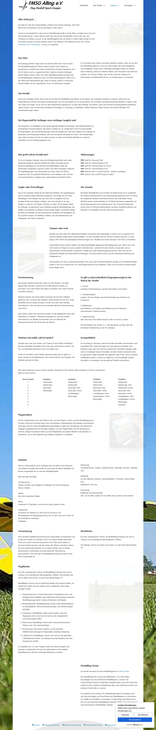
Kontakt (36, 725)
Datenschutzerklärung (71, 725)
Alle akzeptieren (135, 720)
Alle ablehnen (143, 715)
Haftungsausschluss (51, 725)
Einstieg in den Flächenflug (29, 45)
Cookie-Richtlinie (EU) (92, 725)
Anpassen (125, 715)
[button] (103, 5)
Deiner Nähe (124, 671)
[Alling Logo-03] (41, 5)
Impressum (110, 725)
